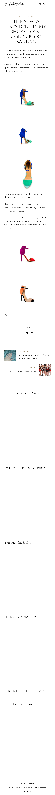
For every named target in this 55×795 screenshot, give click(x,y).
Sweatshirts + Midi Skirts (25, 468)
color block (32, 16)
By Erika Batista (25, 787)
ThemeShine (42, 787)
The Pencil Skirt (17, 542)
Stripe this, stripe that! (24, 691)
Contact (31, 783)
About (23, 783)
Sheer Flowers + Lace (21, 617)
